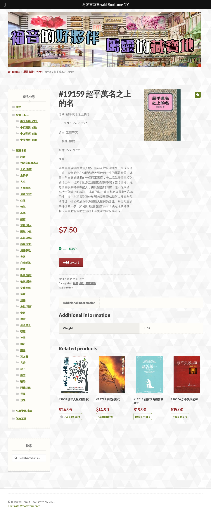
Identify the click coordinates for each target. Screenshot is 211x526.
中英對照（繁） (29, 127)
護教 (22, 375)
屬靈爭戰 (25, 250)
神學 (22, 337)
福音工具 (21, 418)
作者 (38, 71)
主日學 (24, 175)
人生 (22, 181)
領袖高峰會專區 (29, 162)
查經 (22, 312)
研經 (22, 331)
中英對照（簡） (29, 139)
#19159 (68, 287)
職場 (22, 350)
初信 (22, 219)
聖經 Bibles (22, 114)
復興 (22, 256)
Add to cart (71, 262)
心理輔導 (25, 262)
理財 (22, 319)
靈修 (22, 393)
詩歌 (22, 156)
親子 (22, 368)
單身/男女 (26, 225)
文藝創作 (25, 287)
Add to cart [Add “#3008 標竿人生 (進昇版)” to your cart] (72, 416)
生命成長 (25, 325)
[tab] (79, 303)
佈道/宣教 (26, 194)
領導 (22, 400)
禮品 (18, 107)
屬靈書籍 (28, 71)
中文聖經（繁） (29, 121)
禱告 (22, 343)
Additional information (79, 303)
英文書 (24, 356)
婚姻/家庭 (26, 244)
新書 (22, 293)
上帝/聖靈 (26, 169)
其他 (22, 212)
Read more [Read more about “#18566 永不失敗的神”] (179, 416)
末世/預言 (26, 306)
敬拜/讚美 (26, 281)
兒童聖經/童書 (24, 410)
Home (16, 71)
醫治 (22, 381)
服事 (22, 300)
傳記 (81, 283)
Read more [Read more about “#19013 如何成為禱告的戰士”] (142, 416)
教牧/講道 (26, 275)
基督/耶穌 (26, 237)
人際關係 (25, 188)
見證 (22, 362)
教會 (22, 269)
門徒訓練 (25, 387)
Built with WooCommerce (24, 506)
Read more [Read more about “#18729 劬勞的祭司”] (105, 416)
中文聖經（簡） (29, 133)
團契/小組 (26, 231)
